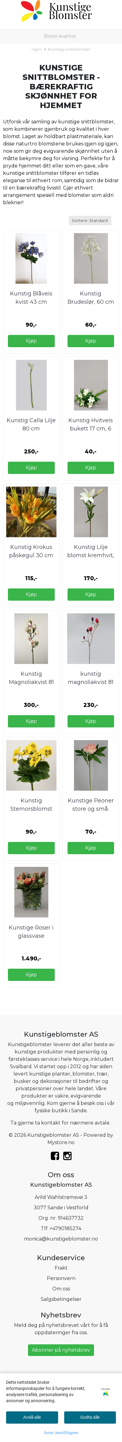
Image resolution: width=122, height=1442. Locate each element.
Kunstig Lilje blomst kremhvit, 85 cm (90, 555)
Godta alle (89, 1417)
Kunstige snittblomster (67, 49)
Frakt (61, 1268)
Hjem (37, 49)
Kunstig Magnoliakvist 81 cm (31, 682)
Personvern (61, 1278)
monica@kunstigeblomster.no (61, 1239)
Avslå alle (32, 1417)
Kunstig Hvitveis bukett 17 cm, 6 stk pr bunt (90, 428)
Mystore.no (61, 1142)
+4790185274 (65, 1228)
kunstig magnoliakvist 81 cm (90, 682)
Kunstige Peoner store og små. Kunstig (91, 809)
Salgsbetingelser (61, 1299)
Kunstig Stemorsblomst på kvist (31, 809)
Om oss (61, 1289)
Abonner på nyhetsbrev (61, 1350)
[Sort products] (90, 220)
